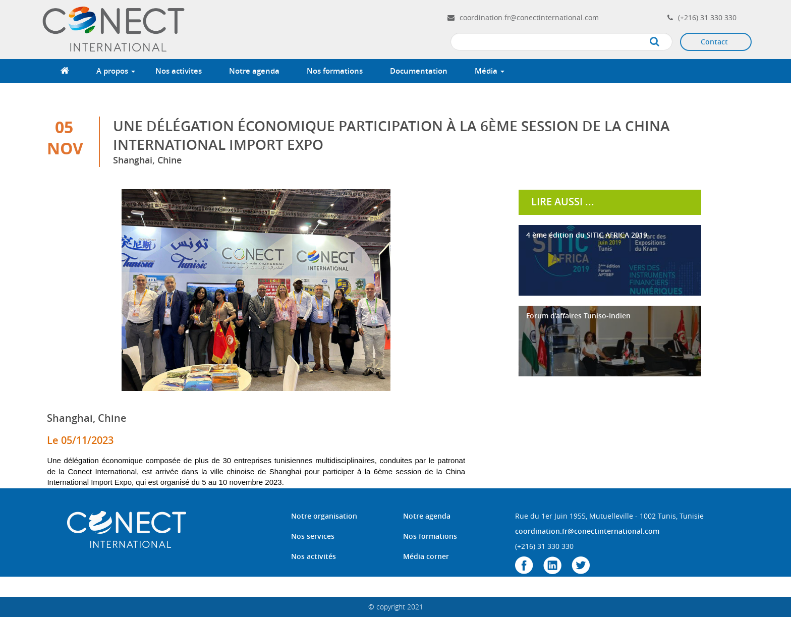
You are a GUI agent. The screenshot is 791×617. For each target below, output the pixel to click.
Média (489, 71)
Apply (664, 42)
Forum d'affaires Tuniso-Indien (578, 315)
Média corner (426, 556)
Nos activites (178, 71)
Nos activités (313, 556)
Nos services (312, 536)
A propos (115, 71)
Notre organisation (324, 516)
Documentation (418, 71)
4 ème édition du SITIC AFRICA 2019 (586, 235)
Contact (714, 41)
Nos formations (335, 71)
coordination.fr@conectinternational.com (529, 17)
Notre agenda (254, 71)
